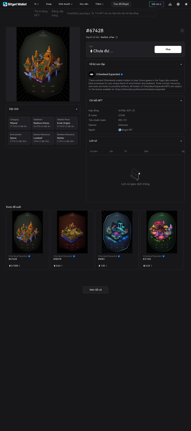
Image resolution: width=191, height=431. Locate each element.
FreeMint (72, 13)
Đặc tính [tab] (43, 109)
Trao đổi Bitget (121, 4)
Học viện (84, 4)
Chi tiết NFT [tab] (135, 100)
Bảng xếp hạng (57, 13)
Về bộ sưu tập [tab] (135, 64)
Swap (49, 4)
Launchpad (85, 13)
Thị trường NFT (40, 13)
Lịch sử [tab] (135, 140)
